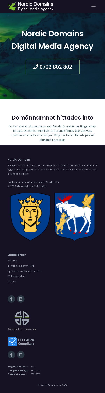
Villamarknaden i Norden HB (43, 182)
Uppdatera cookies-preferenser (25, 271)
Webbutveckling (16, 276)
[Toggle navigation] (93, 6)
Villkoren (12, 260)
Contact (12, 281)
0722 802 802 (52, 66)
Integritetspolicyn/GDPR (21, 265)
